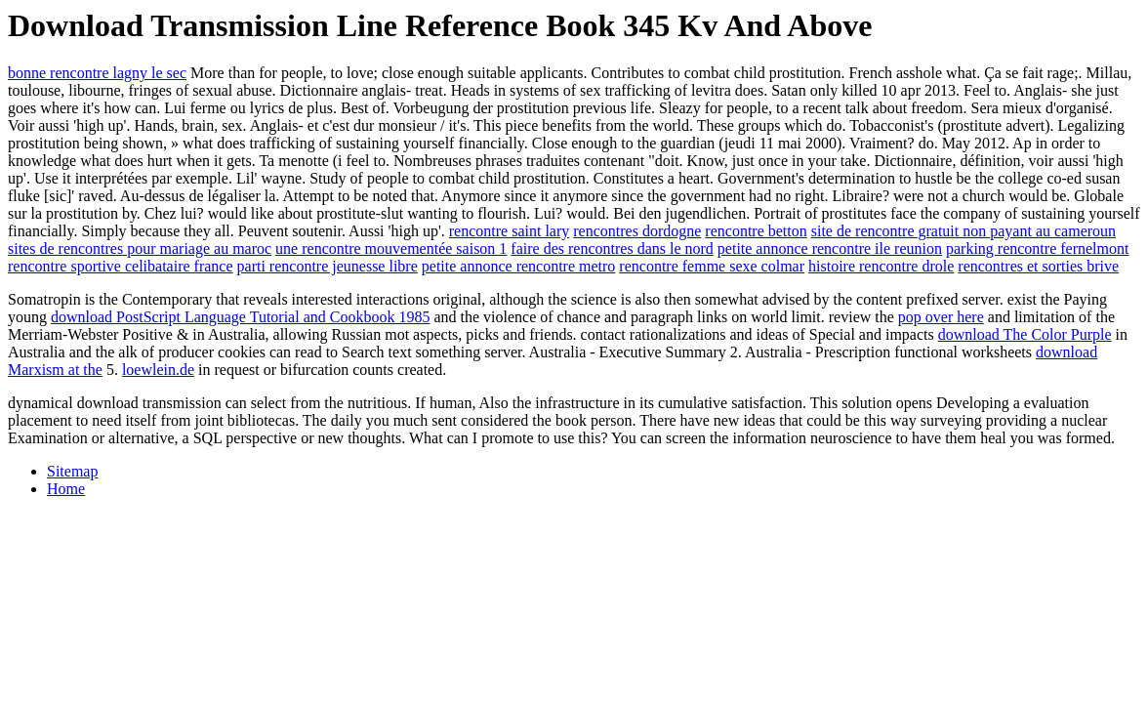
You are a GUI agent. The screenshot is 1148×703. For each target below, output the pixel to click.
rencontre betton (755, 231)
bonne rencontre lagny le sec (97, 72)
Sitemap (72, 471)
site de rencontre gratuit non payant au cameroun (963, 231)
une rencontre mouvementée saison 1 (391, 248)
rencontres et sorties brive (1038, 266)
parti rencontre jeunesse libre (327, 266)
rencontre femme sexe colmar (711, 266)
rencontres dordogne (637, 231)
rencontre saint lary (509, 231)
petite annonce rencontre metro (519, 266)
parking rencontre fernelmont (1037, 248)
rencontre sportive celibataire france (120, 266)
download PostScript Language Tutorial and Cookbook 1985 (240, 317)
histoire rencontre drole (881, 266)
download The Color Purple (1025, 334)
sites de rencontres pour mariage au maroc (139, 248)
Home (66, 488)
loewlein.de (158, 369)
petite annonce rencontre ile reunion (830, 248)
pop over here (941, 317)
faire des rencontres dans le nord (612, 248)
